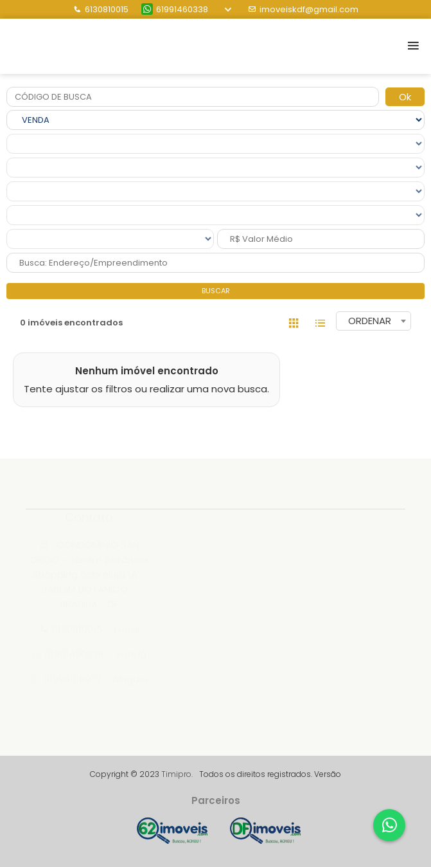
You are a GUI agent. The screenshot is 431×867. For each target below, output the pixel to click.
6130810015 (100, 9)
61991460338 (174, 9)
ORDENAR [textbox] (369, 320)
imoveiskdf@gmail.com (303, 9)
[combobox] (373, 321)
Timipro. (177, 774)
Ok (405, 97)
